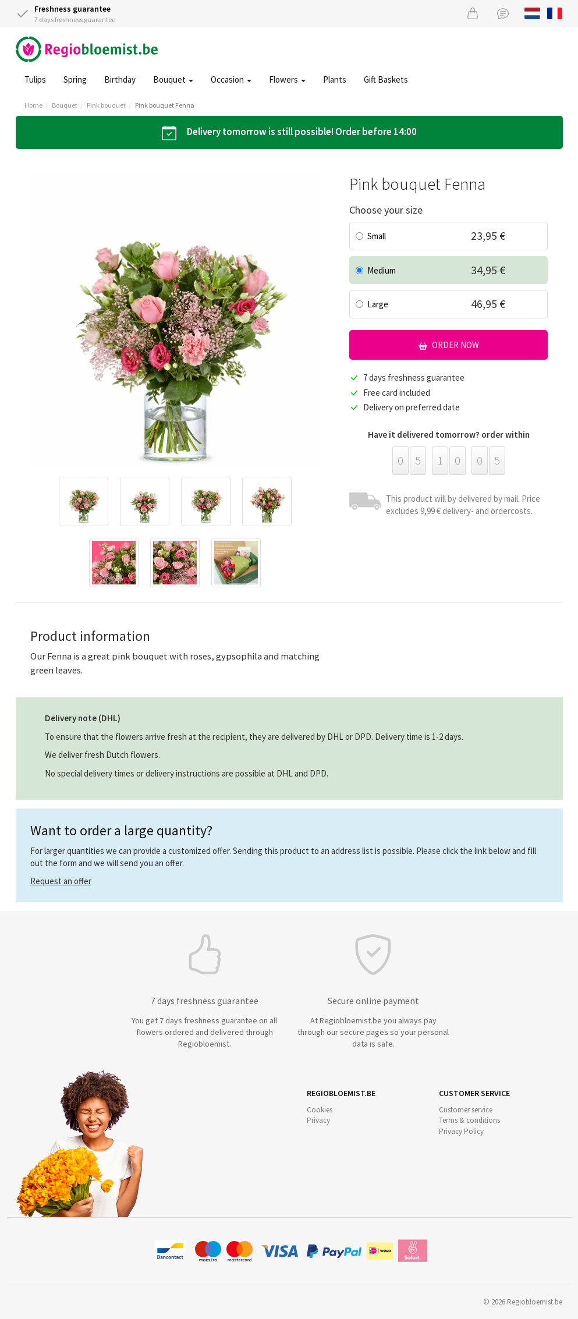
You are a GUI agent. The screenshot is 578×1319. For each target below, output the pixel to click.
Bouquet (173, 79)
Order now (449, 344)
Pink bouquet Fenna (164, 105)
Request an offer (60, 881)
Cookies (319, 1110)
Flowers (287, 79)
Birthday (120, 79)
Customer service (465, 1110)
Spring (75, 79)
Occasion (231, 79)
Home (33, 105)
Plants (334, 79)
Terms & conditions (469, 1120)
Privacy (318, 1120)
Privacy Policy (461, 1131)
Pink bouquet (106, 105)
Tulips (35, 79)
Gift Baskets (386, 79)
